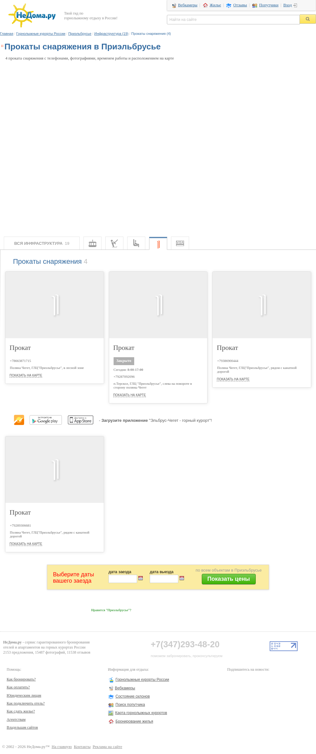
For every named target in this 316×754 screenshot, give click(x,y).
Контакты (82, 746)
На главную (62, 746)
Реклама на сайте (107, 746)
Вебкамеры (187, 5)
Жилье (215, 5)
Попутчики (269, 5)
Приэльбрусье (79, 33)
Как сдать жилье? (21, 711)
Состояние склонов (132, 696)
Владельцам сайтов (22, 727)
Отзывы (240, 5)
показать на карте (26, 375)
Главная (6, 33)
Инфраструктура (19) (111, 33)
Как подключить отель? (26, 703)
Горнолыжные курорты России (40, 33)
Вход (287, 5)
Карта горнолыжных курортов (141, 713)
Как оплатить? (18, 687)
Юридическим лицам (24, 695)
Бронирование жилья (134, 721)
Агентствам (16, 719)
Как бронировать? (21, 679)
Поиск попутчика (130, 704)
